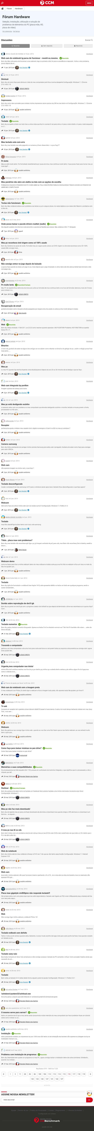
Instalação (5, 1033)
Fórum (9, 9)
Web (3, 324)
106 (44, 1074)
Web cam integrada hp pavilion (14, 385)
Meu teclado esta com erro (13, 142)
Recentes (15, 46)
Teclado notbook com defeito (14, 933)
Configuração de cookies (47, 1114)
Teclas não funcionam (11, 203)
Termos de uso (23, 1110)
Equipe (13, 1110)
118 (79, 1074)
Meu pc (4, 367)
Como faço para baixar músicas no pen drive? (21, 748)
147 (61, 1079)
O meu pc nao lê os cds (11, 830)
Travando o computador (11, 645)
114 (59, 1074)
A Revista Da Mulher (74, 1110)
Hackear (5, 788)
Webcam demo (7, 561)
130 (42, 1079)
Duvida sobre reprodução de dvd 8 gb (17, 603)
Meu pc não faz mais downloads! (15, 809)
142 (57, 1079)
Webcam (5, 503)
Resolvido (78, 46)
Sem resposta (46, 46)
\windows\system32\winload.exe (16, 994)
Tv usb (4, 706)
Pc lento (4, 161)
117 (74, 1074)
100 (39, 1074)
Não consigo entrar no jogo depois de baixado (21, 264)
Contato (51, 1110)
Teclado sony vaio (9, 954)
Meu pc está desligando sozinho (15, 404)
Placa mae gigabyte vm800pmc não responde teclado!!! (25, 893)
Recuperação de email (11, 306)
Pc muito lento (7, 285)
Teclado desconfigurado (12, 484)
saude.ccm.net (47, 1127)
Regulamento (60, 1110)
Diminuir (5, 79)
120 (32, 1079)
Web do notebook (9, 851)
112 (49, 1074)
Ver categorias (7, 31)
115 (64, 1074)
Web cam (5, 465)
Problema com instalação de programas (18, 1054)
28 (25, 1074)
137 (47, 1079)
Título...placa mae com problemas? (16, 540)
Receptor (5, 425)
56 (30, 1074)
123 (37, 1079)
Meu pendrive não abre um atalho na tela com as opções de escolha (31, 182)
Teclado (4, 121)
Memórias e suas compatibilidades (16, 767)
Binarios (4, 345)
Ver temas (16, 31)
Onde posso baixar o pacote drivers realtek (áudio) (23, 224)
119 (83, 1074)
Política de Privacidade (38, 1110)
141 (52, 1079)
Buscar (89, 40)
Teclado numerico (9, 624)
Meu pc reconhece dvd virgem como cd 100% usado (24, 243)
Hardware (19, 9)
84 (35, 1074)
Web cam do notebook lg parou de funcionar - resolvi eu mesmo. (29, 58)
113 (54, 1074)
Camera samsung (9, 444)
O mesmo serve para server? (14, 1012)
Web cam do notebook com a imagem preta (20, 687)
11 (20, 1074)
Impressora (6, 100)
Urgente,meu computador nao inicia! (17, 666)
